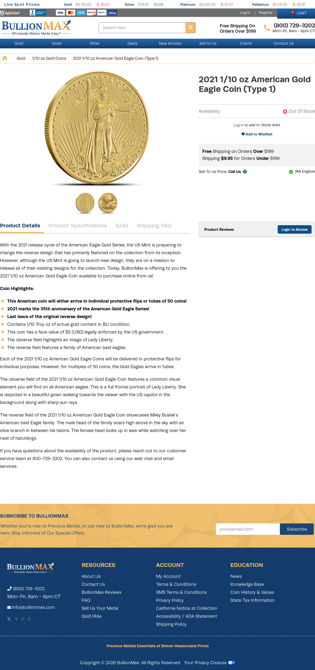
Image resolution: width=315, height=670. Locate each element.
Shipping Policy (171, 624)
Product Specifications (77, 225)
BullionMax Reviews (101, 592)
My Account (168, 576)
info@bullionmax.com (33, 607)
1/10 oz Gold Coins (49, 58)
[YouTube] (29, 619)
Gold (68, 4)
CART (299, 12)
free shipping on (237, 25)
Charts (246, 43)
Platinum (188, 4)
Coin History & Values (252, 592)
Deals (132, 43)
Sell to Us (207, 43)
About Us (91, 576)
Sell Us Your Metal (100, 608)
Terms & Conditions (176, 584)
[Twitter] (9, 619)
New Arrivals (170, 43)
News (236, 576)
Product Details (20, 225)
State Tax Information (252, 600)
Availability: (210, 111)
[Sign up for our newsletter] (248, 529)
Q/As (122, 225)
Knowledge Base (247, 584)
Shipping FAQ (154, 225)
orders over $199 (238, 31)
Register (266, 13)
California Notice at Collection (186, 608)
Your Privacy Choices (209, 662)
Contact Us (284, 43)
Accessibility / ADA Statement (186, 616)
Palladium (260, 4)
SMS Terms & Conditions (181, 592)
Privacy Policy (170, 600)
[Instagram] (23, 619)
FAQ (86, 600)
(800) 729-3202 (26, 588)
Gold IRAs (92, 616)
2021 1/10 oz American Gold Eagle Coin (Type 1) (115, 58)
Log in (239, 125)
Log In (245, 13)
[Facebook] (16, 619)
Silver (130, 4)
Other (94, 43)
